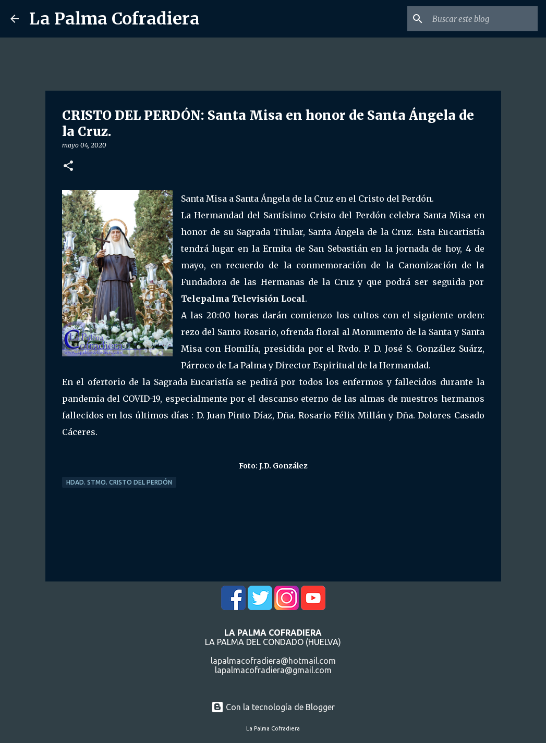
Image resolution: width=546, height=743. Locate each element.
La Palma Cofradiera (114, 18)
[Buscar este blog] (483, 18)
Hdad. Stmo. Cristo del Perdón (119, 482)
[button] (68, 166)
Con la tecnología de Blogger (273, 707)
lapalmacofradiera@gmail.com (273, 670)
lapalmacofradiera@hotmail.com (273, 660)
